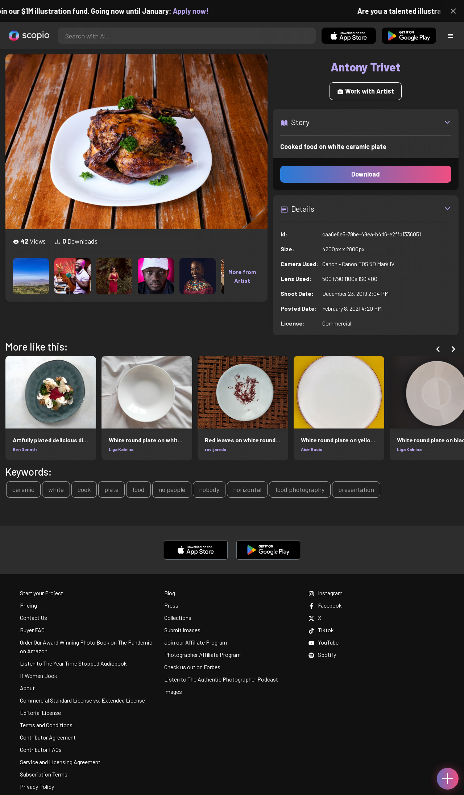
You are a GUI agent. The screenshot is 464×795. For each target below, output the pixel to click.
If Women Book (38, 675)
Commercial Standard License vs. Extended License (82, 700)
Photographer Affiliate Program (202, 654)
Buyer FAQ (32, 629)
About (27, 687)
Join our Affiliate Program (195, 642)
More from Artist (242, 276)
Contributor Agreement (48, 737)
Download (365, 174)
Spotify (322, 654)
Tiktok (321, 629)
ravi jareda (215, 449)
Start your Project (41, 592)
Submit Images (182, 629)
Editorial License (40, 712)
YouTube (323, 642)
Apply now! (196, 11)
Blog (169, 592)
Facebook (325, 605)
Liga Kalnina (121, 449)
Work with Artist (365, 91)
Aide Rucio (311, 449)
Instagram (325, 592)
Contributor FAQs (41, 749)
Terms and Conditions (46, 724)
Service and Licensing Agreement (60, 761)
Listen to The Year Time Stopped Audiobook (73, 663)
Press (171, 605)
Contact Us (33, 617)
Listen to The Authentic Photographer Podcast (221, 679)
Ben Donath (25, 449)
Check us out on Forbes (192, 666)
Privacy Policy (37, 786)
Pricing (28, 605)
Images (173, 691)
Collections (177, 617)
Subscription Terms (43, 774)
